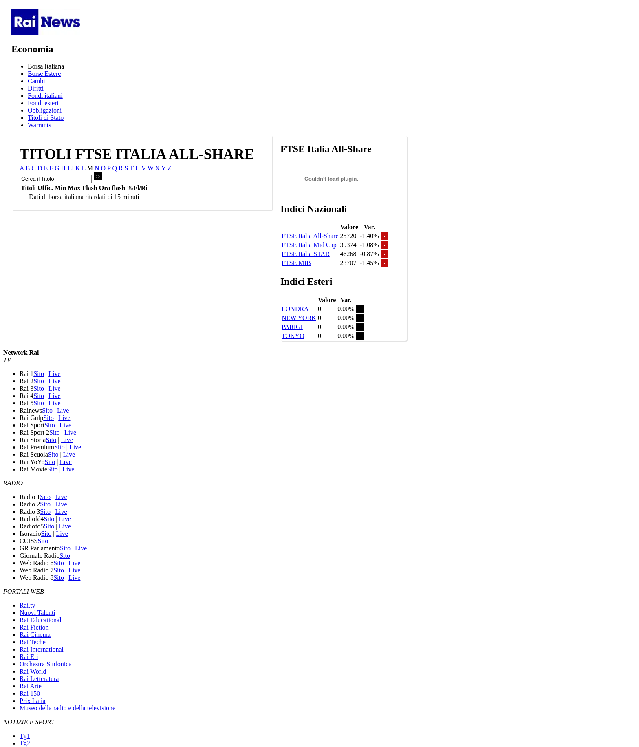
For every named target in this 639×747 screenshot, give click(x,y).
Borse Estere (44, 73)
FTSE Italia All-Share (310, 235)
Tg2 (25, 743)
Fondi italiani (45, 95)
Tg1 (25, 735)
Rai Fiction (34, 627)
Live (54, 373)
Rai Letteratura (39, 678)
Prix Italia (33, 700)
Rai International (42, 649)
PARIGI (292, 326)
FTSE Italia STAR (306, 253)
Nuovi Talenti (37, 612)
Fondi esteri (43, 102)
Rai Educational (41, 620)
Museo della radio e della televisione (67, 708)
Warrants (39, 125)
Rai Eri (29, 656)
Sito (38, 373)
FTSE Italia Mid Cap (309, 244)
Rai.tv (27, 605)
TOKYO (293, 335)
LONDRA (295, 308)
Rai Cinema (35, 634)
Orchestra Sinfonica (46, 664)
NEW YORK (299, 317)
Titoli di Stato (46, 117)
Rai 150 (30, 693)
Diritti (36, 88)
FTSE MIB (296, 262)
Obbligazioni (45, 110)
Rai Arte (31, 686)
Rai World (33, 671)
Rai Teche (33, 642)
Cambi (36, 80)
